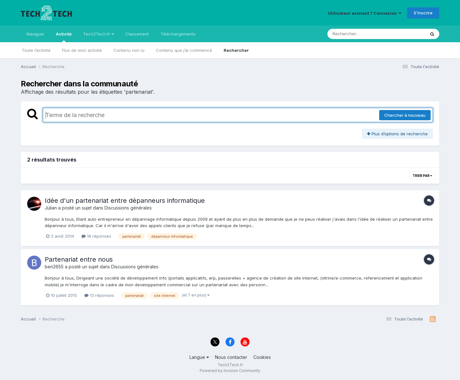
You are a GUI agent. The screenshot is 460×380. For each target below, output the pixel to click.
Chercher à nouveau (404, 115)
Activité (64, 36)
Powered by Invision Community (230, 370)
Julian (51, 207)
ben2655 (54, 266)
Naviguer (35, 33)
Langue (199, 357)
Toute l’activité (36, 50)
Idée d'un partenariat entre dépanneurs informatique (125, 200)
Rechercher (236, 50)
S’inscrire (423, 12)
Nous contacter (231, 357)
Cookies (262, 357)
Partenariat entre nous (79, 259)
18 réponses (96, 236)
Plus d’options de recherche (397, 133)
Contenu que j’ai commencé (184, 50)
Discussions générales (128, 207)
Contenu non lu (128, 50)
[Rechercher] (357, 34)
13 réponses (99, 295)
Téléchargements (177, 33)
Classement (137, 33)
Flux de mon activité (82, 50)
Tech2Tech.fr (98, 33)
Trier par (422, 176)
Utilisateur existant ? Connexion (364, 13)
